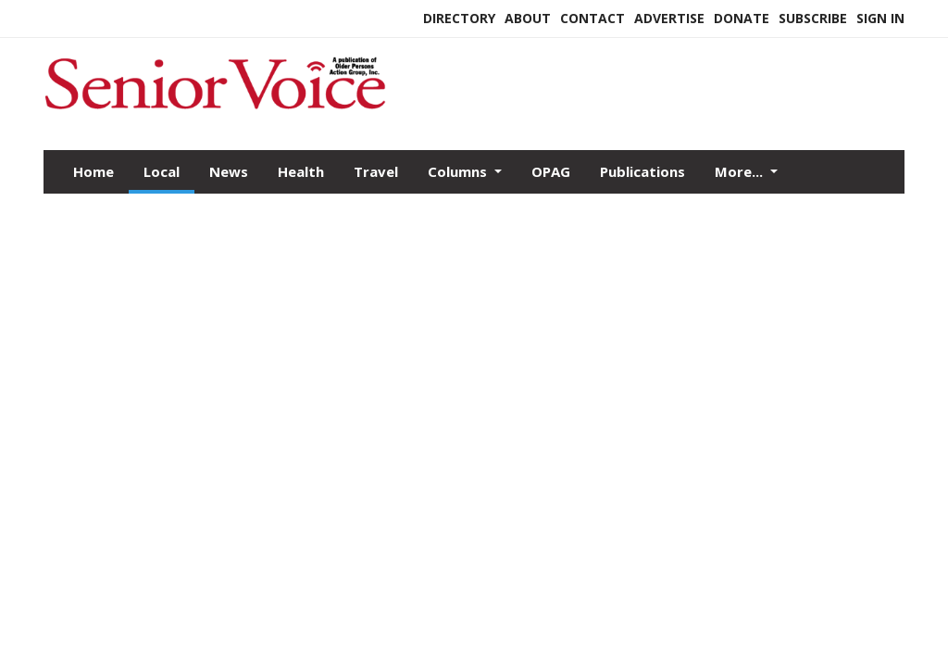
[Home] (215, 110)
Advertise (669, 18)
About (528, 18)
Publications (642, 171)
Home (93, 171)
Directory (459, 18)
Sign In (880, 18)
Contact (592, 18)
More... (741, 171)
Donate (741, 18)
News (228, 171)
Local (161, 171)
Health (301, 171)
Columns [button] (459, 171)
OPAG (550, 171)
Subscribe (813, 18)
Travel (376, 171)
